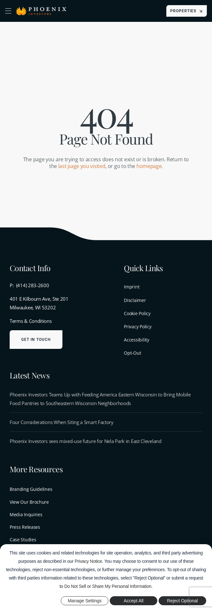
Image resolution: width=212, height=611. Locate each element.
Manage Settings (85, 600)
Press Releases (25, 527)
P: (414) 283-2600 (29, 285)
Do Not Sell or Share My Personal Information (108, 586)
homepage (149, 166)
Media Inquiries (26, 514)
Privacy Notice (88, 561)
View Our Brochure (29, 502)
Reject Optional (182, 600)
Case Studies (23, 539)
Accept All (133, 600)
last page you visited (82, 166)
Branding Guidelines (31, 489)
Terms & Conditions (31, 321)
